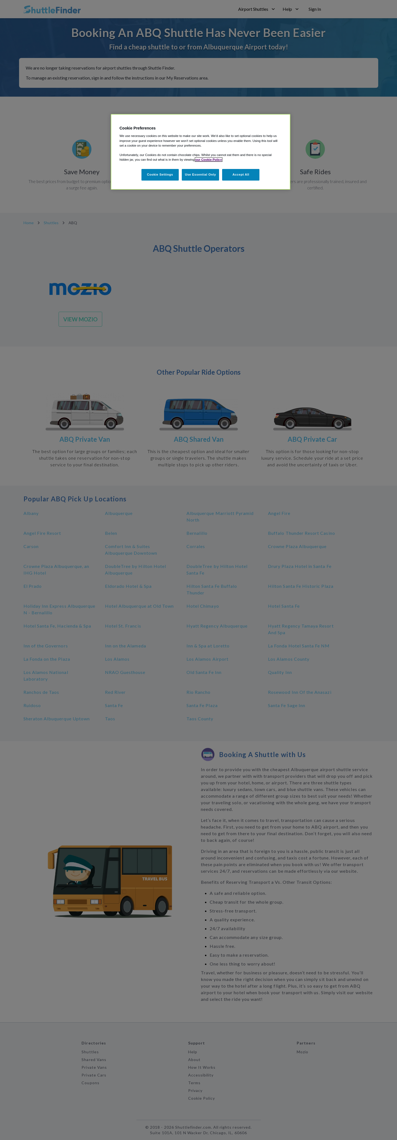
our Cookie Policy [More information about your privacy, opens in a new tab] (208, 159)
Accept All (240, 174)
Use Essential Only (200, 174)
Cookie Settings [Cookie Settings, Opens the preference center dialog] (160, 174)
